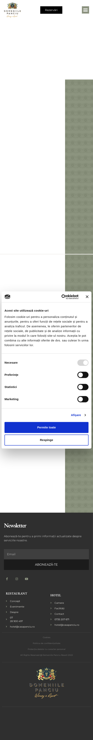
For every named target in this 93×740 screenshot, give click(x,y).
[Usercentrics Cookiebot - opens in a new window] (61, 296)
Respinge (46, 440)
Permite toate (46, 427)
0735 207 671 (62, 619)
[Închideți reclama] (87, 296)
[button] (85, 10)
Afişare (76, 415)
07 (11, 617)
